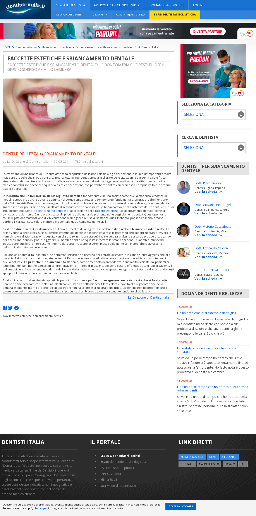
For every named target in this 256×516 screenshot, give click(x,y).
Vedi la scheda (208, 191)
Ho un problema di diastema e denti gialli (207, 313)
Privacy (230, 464)
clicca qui (40, 508)
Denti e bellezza (26, 47)
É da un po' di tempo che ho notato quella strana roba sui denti (212, 388)
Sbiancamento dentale (56, 47)
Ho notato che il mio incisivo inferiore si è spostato (206, 350)
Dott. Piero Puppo (207, 183)
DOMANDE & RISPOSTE (166, 5)
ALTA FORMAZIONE (192, 456)
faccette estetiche (107, 211)
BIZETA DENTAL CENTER (213, 270)
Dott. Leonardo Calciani (211, 248)
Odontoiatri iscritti (120, 456)
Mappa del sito (209, 464)
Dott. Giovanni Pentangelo (213, 205)
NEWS (212, 456)
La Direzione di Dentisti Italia (148, 297)
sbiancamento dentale (51, 211)
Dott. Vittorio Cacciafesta (212, 226)
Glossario (229, 456)
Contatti (187, 464)
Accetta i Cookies (181, 506)
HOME (7, 47)
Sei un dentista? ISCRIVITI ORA (175, 14)
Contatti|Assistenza (130, 14)
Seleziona (194, 114)
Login (198, 5)
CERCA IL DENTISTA (70, 5)
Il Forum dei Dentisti (70, 14)
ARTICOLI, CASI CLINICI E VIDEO (117, 5)
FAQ (243, 464)
